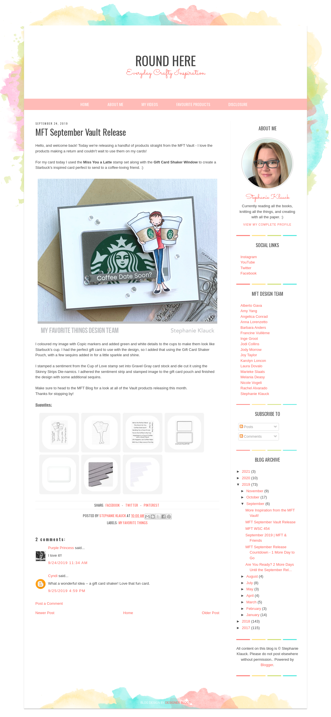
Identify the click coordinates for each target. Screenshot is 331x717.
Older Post (210, 613)
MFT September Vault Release (270, 522)
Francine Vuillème (255, 333)
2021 (246, 471)
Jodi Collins (249, 344)
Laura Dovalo (251, 366)
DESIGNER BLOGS (177, 702)
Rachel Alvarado (253, 388)
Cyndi (52, 576)
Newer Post (44, 613)
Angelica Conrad (254, 316)
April (250, 595)
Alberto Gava (251, 305)
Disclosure (238, 104)
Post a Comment (49, 603)
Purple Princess (61, 548)
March (251, 602)
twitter (131, 505)
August (252, 576)
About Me (115, 104)
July (249, 583)
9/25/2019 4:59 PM (66, 591)
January (252, 615)
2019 (246, 484)
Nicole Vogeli (251, 383)
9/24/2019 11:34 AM (68, 563)
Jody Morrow (250, 349)
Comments (251, 436)
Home (84, 104)
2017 (246, 628)
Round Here (165, 60)
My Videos (149, 104)
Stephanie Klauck (267, 199)
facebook (113, 505)
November (254, 491)
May (249, 589)
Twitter (245, 268)
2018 (246, 621)
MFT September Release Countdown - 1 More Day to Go (270, 552)
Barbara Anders (253, 327)
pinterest (151, 505)
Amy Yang (248, 311)
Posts (246, 427)
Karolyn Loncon (253, 360)
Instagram (248, 257)
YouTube (247, 262)
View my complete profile (267, 224)
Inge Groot (249, 338)
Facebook (248, 273)
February (253, 608)
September (255, 504)
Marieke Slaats (252, 372)
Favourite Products (193, 104)
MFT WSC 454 (257, 528)
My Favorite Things (133, 522)
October (252, 497)
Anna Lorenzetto (253, 322)
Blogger (267, 665)
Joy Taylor (248, 355)
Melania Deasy (252, 377)
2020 (246, 478)
